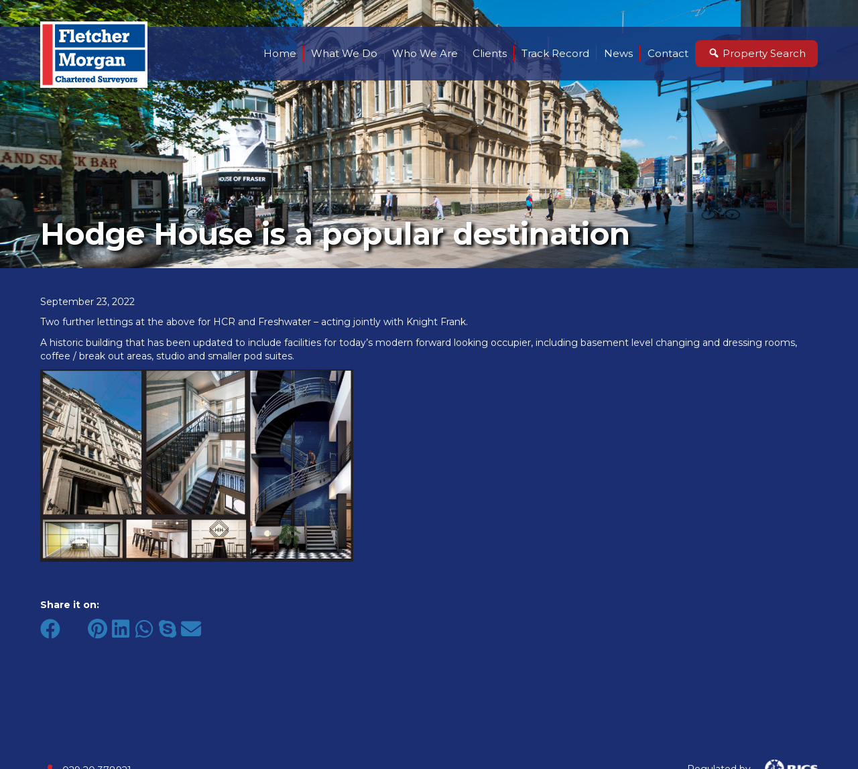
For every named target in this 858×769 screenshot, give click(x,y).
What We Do (344, 53)
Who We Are (425, 53)
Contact (668, 53)
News (618, 53)
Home (279, 53)
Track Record (555, 53)
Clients (490, 53)
